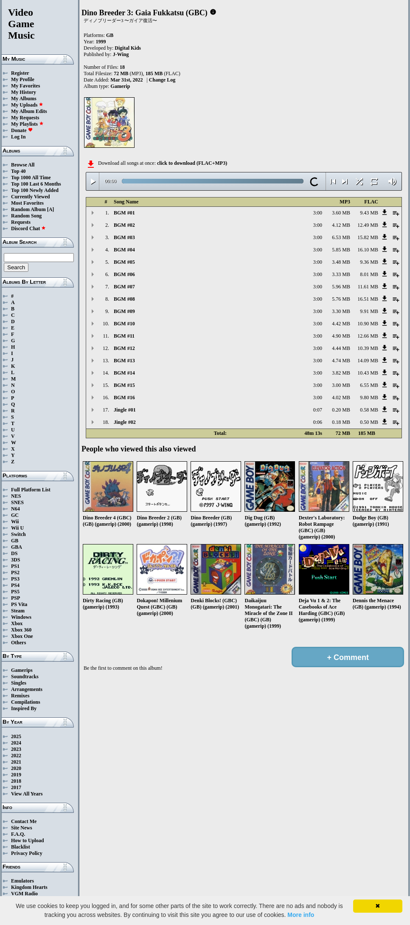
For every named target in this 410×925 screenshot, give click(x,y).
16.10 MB (367, 250)
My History (23, 92)
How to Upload (27, 840)
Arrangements (26, 689)
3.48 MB (341, 262)
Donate (22, 130)
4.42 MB (341, 324)
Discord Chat (28, 228)
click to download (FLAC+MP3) (192, 163)
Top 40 (18, 171)
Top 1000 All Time (31, 177)
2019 (16, 775)
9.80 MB (369, 397)
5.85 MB (341, 250)
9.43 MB (369, 213)
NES (16, 496)
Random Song (26, 216)
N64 (15, 509)
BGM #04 (124, 250)
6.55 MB (369, 385)
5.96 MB (341, 287)
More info (300, 914)
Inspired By (24, 708)
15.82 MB (367, 237)
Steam (18, 611)
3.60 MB (341, 213)
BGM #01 (124, 213)
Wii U (17, 528)
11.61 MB (368, 287)
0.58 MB (369, 410)
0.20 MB (341, 410)
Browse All (22, 165)
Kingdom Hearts (29, 887)
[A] (50, 209)
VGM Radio (24, 894)
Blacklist (20, 847)
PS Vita (19, 604)
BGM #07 (124, 287)
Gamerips (22, 670)
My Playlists (27, 124)
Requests (21, 222)
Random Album (28, 209)
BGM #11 (124, 336)
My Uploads (27, 105)
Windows (21, 617)
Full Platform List (31, 490)
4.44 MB (341, 348)
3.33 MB (341, 274)
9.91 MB (369, 311)
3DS (15, 560)
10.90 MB (367, 324)
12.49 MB (367, 225)
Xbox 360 (21, 630)
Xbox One (22, 636)
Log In (18, 137)
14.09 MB (367, 361)
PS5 (15, 592)
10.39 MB (367, 348)
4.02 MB (341, 397)
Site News (21, 828)
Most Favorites (27, 203)
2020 (16, 768)
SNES (17, 502)
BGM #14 (124, 373)
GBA (16, 547)
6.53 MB (341, 237)
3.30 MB (341, 311)
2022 (16, 756)
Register (20, 73)
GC (15, 515)
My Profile (22, 79)
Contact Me (24, 821)
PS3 (15, 579)
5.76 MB (341, 299)
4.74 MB (341, 361)
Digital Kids (128, 48)
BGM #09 (124, 311)
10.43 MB (367, 373)
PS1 (15, 566)
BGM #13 (124, 361)
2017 (16, 787)
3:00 (317, 213)
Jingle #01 (125, 410)
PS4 (15, 585)
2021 (16, 762)
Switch (18, 534)
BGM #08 (124, 299)
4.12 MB (341, 225)
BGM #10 (124, 324)
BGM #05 (124, 262)
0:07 (317, 410)
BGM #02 (124, 225)
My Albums (24, 99)
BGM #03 (124, 237)
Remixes (20, 696)
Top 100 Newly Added (35, 190)
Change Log (162, 80)
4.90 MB (341, 336)
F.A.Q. (18, 834)
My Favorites (25, 86)
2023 (16, 749)
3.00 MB (341, 385)
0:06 (317, 422)
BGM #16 (124, 397)
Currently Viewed (30, 197)
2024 (16, 743)
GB (14, 541)
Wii (15, 522)
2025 (16, 736)
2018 (16, 781)
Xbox (16, 623)
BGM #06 (124, 274)
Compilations (25, 702)
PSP (15, 598)
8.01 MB (369, 274)
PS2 (15, 572)
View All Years (26, 794)
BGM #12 (124, 348)
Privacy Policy (26, 853)
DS (14, 553)
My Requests (25, 118)
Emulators (22, 881)
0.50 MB (369, 422)
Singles (18, 683)
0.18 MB (341, 422)
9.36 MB (369, 262)
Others (18, 643)
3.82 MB (341, 373)
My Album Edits (29, 111)
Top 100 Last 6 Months (36, 184)
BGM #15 (124, 385)
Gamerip (120, 86)
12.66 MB (367, 336)
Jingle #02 (125, 422)
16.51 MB (367, 299)
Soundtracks (25, 677)
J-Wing (121, 54)
